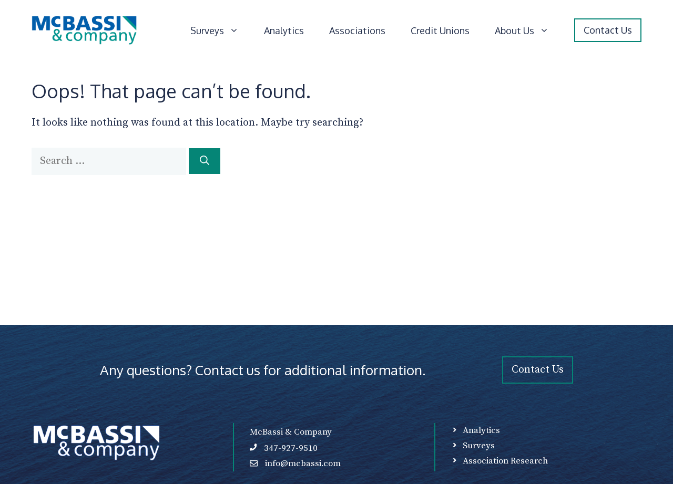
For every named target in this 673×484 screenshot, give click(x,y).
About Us (528, 30)
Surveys (220, 30)
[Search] (204, 161)
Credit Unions (440, 30)
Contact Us (608, 30)
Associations (357, 30)
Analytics (284, 30)
